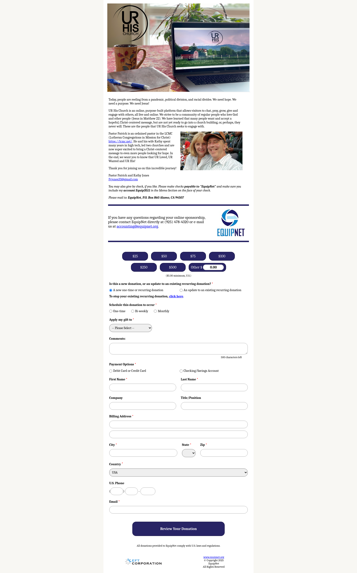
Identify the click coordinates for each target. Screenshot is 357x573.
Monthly (161, 311)
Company (116, 398)
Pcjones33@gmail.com (123, 179)
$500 (172, 267)
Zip (203, 445)
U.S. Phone (116, 483)
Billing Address (121, 416)
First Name (118, 379)
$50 (164, 256)
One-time (117, 311)
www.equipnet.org (213, 557)
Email (114, 502)
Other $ (207, 267)
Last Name (189, 379)
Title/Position (191, 398)
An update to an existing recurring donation (210, 290)
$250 (144, 267)
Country (115, 464)
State (186, 445)
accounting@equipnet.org (137, 226)
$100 (221, 256)
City (113, 445)
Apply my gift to (121, 320)
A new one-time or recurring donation (136, 290)
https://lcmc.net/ (120, 141)
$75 (193, 256)
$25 (135, 256)
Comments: (117, 339)
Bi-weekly (139, 311)
